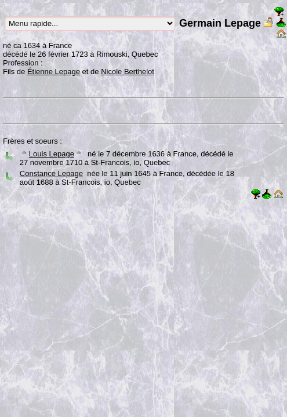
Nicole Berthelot (127, 71)
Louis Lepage (51, 153)
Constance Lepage (51, 173)
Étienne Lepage (53, 71)
